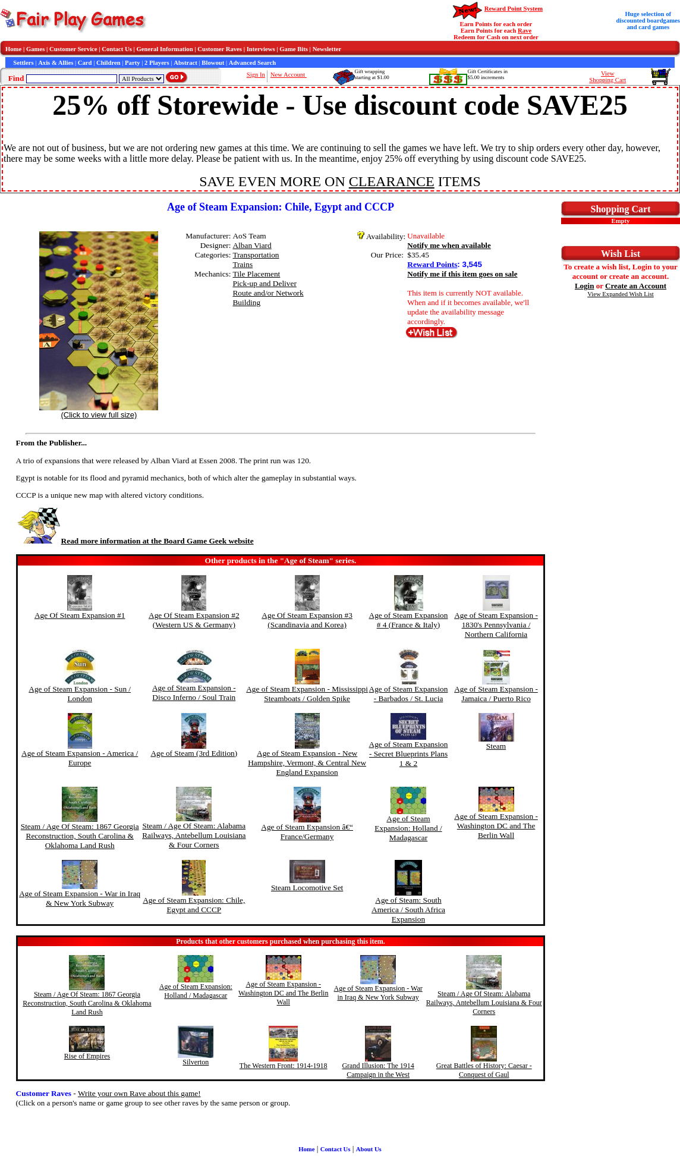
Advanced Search (252, 62)
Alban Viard (251, 245)
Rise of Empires (87, 1056)
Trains (242, 264)
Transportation (255, 254)
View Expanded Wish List (620, 294)
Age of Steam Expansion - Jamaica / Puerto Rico (496, 693)
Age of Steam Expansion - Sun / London (80, 693)
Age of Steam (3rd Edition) (193, 753)
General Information (165, 49)
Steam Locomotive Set (307, 887)
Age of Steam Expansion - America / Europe (79, 758)
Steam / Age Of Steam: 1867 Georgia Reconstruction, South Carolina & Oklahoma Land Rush (80, 836)
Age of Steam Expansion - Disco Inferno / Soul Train (194, 692)
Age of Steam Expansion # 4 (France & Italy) (408, 620)
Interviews (261, 49)
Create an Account (635, 285)
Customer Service (73, 49)
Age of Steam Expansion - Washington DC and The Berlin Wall (496, 826)
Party (132, 62)
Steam (496, 746)
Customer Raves (219, 49)
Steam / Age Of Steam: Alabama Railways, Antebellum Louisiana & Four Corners (193, 835)
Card (85, 62)
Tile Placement (256, 273)
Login (584, 285)
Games (35, 49)
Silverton (195, 1062)
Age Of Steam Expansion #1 (79, 615)
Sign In (256, 74)
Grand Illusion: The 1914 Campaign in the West (378, 1070)
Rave (524, 30)
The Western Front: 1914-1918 (284, 1065)
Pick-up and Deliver (264, 283)
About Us (369, 1149)
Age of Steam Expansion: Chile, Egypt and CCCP (194, 905)
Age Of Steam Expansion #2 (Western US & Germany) (194, 620)
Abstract (185, 62)
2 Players (156, 62)
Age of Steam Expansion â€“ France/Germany (307, 831)
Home (13, 49)
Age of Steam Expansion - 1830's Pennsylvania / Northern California (496, 625)
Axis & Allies (55, 62)
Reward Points (432, 264)
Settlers (23, 62)
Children (108, 62)
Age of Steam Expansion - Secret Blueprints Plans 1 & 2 (408, 754)
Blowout (213, 62)
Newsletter (327, 49)
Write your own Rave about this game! (139, 1093)
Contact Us (117, 49)
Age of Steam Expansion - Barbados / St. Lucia (408, 693)
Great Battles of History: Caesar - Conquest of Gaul (484, 1070)
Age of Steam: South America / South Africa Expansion (408, 910)
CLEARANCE (392, 181)
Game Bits (293, 49)
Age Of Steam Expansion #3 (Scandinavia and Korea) (307, 620)
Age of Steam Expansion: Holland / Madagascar (408, 828)
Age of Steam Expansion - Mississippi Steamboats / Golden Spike (307, 693)
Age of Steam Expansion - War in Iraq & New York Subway (79, 898)
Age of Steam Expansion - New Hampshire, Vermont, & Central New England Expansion (307, 763)
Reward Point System (513, 8)
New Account (288, 74)
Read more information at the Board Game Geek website (135, 540)
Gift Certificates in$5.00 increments (487, 74)
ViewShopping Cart (607, 76)
